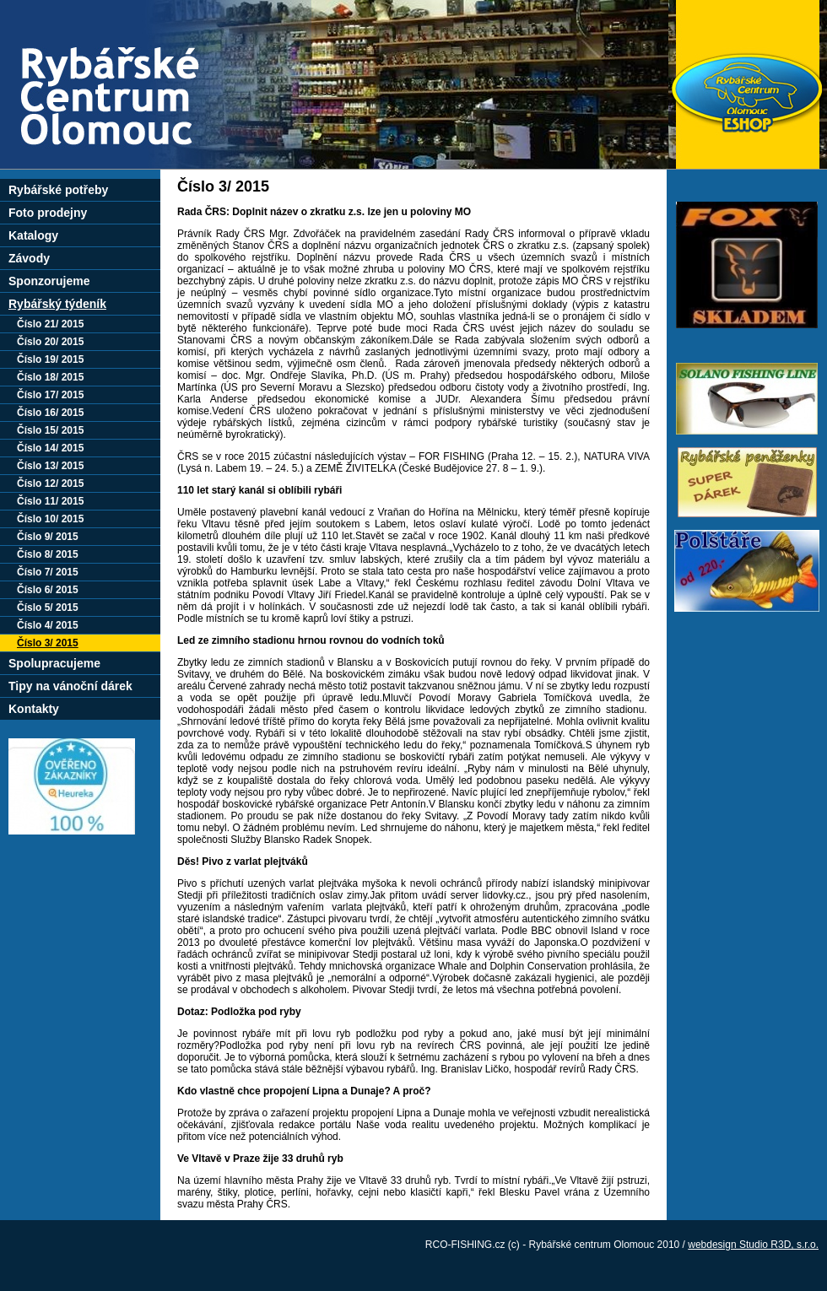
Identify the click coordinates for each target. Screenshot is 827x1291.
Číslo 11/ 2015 (50, 501)
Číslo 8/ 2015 (47, 554)
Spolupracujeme (54, 663)
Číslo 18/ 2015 (50, 377)
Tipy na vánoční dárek (70, 686)
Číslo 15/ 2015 (50, 430)
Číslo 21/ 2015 (50, 324)
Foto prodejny (47, 212)
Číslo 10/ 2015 (50, 519)
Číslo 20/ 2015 (50, 342)
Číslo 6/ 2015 (47, 590)
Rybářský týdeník (57, 304)
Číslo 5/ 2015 (47, 607)
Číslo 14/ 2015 (50, 448)
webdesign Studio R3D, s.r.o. (753, 1244)
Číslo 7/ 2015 (47, 572)
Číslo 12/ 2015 (50, 483)
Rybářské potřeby (58, 190)
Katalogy (33, 235)
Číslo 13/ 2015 (50, 466)
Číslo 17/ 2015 (50, 395)
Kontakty (33, 709)
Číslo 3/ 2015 (47, 643)
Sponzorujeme (48, 281)
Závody (29, 258)
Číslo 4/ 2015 (47, 625)
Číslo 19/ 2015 (50, 359)
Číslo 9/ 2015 (47, 537)
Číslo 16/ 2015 (50, 413)
